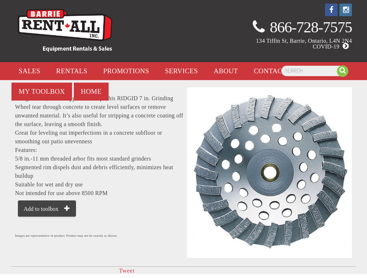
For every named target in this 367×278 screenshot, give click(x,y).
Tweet (127, 271)
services (181, 71)
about (226, 71)
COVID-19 (332, 46)
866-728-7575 (311, 27)
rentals (71, 71)
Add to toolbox (41, 209)
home (91, 91)
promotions (126, 71)
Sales (29, 71)
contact (270, 71)
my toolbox (42, 91)
